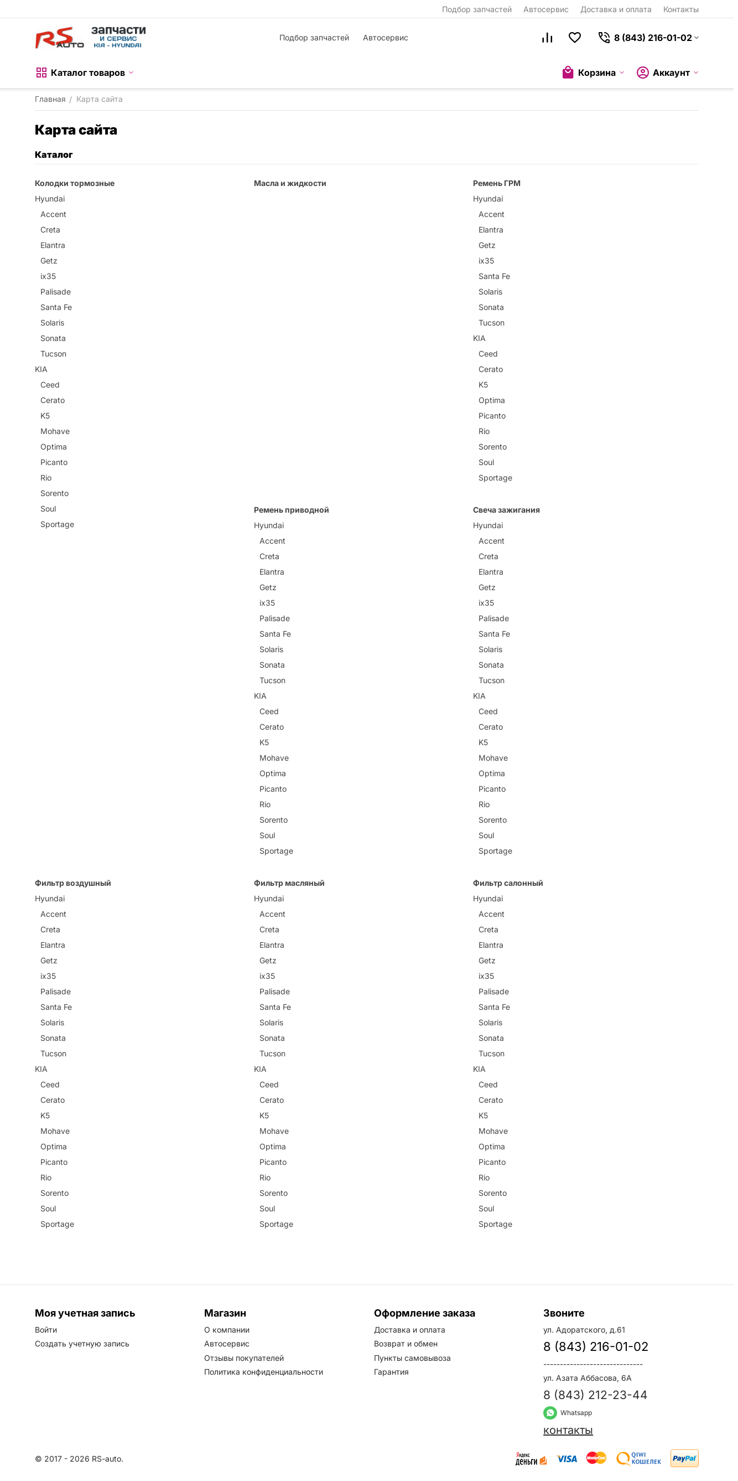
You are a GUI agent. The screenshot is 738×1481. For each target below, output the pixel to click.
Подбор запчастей (477, 9)
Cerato (52, 400)
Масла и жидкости (290, 183)
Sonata (53, 338)
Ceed (50, 384)
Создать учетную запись (82, 1343)
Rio (45, 477)
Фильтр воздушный (73, 882)
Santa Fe (56, 307)
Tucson (53, 353)
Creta (50, 229)
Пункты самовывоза (412, 1358)
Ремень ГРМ (497, 183)
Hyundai (50, 198)
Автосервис (546, 9)
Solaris (52, 322)
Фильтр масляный (289, 882)
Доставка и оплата (616, 9)
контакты (568, 1430)
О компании (227, 1329)
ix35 (48, 276)
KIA (41, 369)
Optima (53, 446)
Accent (53, 214)
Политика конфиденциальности (263, 1371)
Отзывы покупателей (244, 1358)
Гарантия (391, 1371)
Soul (48, 508)
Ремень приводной (291, 509)
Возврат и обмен (406, 1343)
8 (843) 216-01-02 (595, 1346)
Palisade (55, 291)
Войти (46, 1329)
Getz (49, 260)
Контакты (681, 9)
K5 (45, 415)
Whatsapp (567, 1412)
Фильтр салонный (508, 882)
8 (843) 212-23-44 (595, 1395)
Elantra (52, 245)
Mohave (55, 431)
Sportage (57, 524)
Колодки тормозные (75, 183)
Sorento (54, 493)
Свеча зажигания (506, 509)
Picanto (53, 462)
